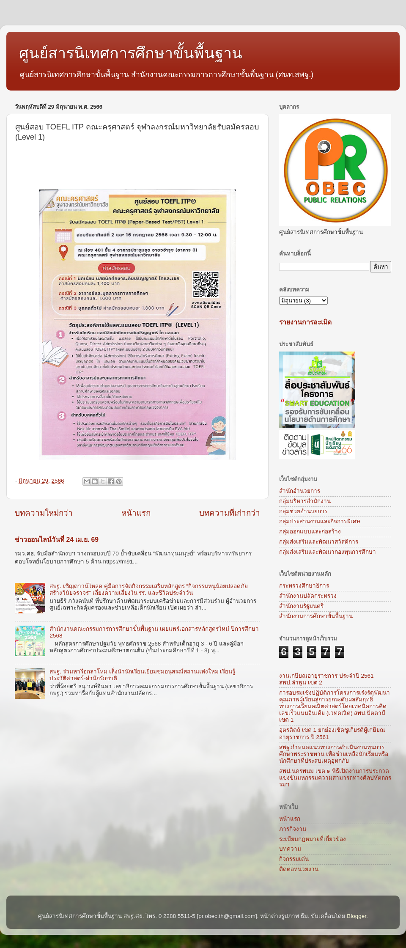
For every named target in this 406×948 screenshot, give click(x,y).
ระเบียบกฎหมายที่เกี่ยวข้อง (312, 839)
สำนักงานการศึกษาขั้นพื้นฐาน (316, 616)
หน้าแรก (136, 512)
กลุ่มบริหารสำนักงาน (305, 501)
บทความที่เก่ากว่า (229, 512)
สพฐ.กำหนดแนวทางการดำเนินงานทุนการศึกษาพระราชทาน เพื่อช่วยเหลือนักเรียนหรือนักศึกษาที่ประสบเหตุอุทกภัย (333, 754)
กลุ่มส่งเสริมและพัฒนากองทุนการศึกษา (327, 552)
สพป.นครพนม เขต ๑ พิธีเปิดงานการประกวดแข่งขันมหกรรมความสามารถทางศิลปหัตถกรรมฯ (335, 778)
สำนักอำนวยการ (299, 491)
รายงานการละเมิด (305, 322)
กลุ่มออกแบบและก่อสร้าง (310, 531)
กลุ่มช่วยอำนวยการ (303, 511)
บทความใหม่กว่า (44, 512)
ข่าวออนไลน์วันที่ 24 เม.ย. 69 (57, 539)
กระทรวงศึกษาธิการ (304, 586)
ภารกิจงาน (292, 829)
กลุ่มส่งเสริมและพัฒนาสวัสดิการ (318, 542)
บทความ (290, 849)
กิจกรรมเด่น (294, 859)
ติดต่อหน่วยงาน (298, 869)
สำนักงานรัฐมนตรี (301, 606)
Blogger (356, 916)
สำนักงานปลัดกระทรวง (308, 596)
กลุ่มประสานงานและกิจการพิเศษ (319, 521)
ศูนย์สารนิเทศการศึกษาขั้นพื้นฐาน (130, 53)
